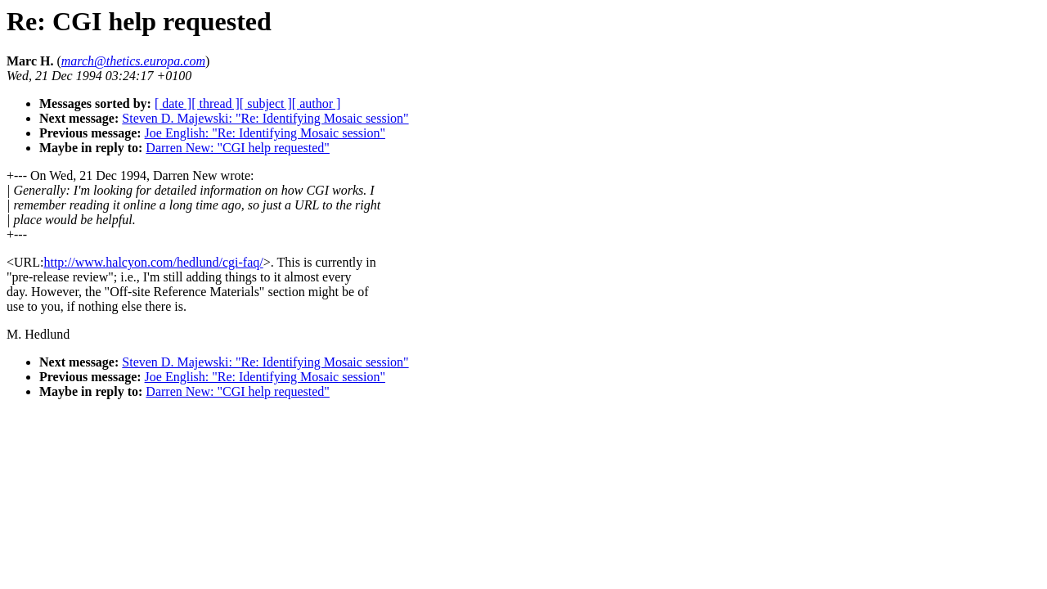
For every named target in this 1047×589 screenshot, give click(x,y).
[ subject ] (266, 103)
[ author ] (316, 103)
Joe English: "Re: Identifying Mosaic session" (265, 133)
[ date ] (173, 103)
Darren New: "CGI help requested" (238, 148)
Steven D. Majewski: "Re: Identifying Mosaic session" (265, 118)
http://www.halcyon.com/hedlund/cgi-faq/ (153, 262)
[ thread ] (215, 103)
